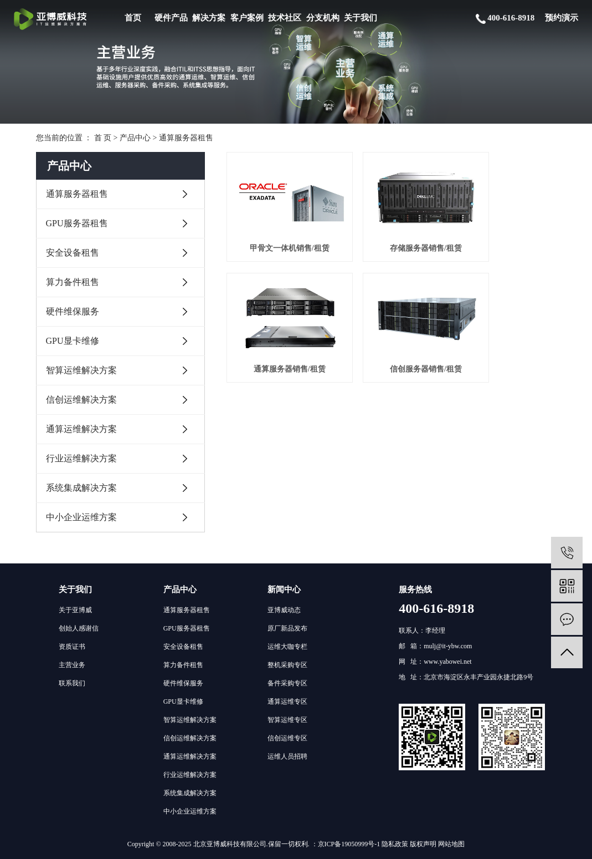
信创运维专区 (287, 738)
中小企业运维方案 (81, 517)
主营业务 (72, 665)
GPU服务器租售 (77, 223)
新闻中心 (284, 589)
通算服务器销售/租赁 (504, 232)
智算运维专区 (287, 720)
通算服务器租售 (186, 138)
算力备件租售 (72, 282)
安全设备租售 (72, 252)
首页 (133, 17)
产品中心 (135, 138)
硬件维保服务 (72, 311)
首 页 (103, 138)
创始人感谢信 (79, 628)
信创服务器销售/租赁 (278, 337)
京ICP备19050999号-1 (349, 844)
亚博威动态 (284, 610)
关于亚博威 (75, 610)
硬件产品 (171, 17)
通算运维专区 (287, 701)
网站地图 (451, 844)
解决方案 (208, 17)
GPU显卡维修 (72, 340)
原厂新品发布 (287, 628)
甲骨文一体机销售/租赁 (278, 232)
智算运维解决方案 (81, 370)
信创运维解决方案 (81, 399)
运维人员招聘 (287, 756)
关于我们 (360, 17)
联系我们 (72, 683)
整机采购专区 (287, 665)
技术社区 (284, 17)
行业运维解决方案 (81, 458)
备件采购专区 (287, 683)
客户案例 (247, 17)
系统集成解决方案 (81, 487)
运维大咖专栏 (287, 646)
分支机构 (322, 17)
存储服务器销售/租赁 (392, 232)
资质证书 (72, 646)
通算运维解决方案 (81, 429)
